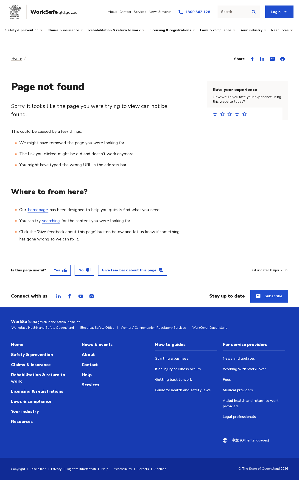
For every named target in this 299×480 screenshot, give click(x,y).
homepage (38, 209)
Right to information (81, 469)
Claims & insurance (63, 30)
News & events (97, 344)
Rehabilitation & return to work (114, 30)
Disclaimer (38, 469)
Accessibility (123, 469)
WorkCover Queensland (209, 328)
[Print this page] (282, 58)
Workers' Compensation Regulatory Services (153, 328)
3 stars (231, 114)
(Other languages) (250, 440)
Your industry (251, 30)
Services (90, 385)
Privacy (56, 469)
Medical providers (238, 390)
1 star (216, 114)
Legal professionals (239, 416)
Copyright (18, 469)
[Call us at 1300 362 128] (194, 12)
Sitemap (160, 469)
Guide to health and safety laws (183, 390)
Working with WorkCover (244, 369)
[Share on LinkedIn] (262, 58)
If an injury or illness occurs (178, 369)
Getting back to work (173, 379)
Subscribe (273, 296)
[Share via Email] (272, 58)
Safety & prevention (22, 30)
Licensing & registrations (170, 30)
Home (16, 58)
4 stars (238, 114)
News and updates (239, 358)
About (88, 354)
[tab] (58, 296)
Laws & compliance (215, 30)
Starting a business (171, 358)
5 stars (245, 114)
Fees (227, 379)
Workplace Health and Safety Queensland (42, 328)
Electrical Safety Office (97, 328)
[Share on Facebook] (252, 58)
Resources (280, 30)
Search (226, 11)
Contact (90, 364)
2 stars (223, 114)
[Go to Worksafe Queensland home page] (45, 12)
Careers (143, 469)
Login (276, 11)
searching (51, 220)
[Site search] (253, 12)
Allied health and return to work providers (251, 403)
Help (87, 375)
